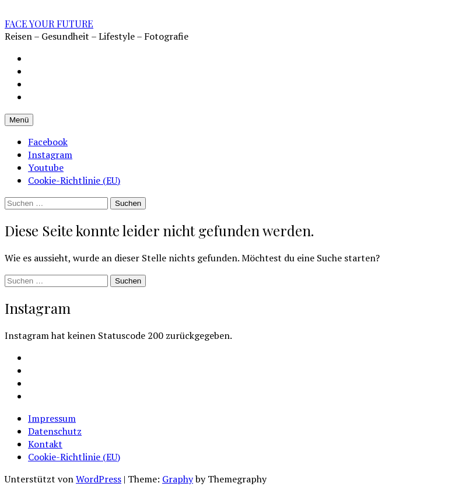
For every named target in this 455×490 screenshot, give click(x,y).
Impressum (52, 418)
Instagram (50, 154)
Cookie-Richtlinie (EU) (74, 180)
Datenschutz (55, 431)
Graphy (177, 479)
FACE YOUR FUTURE (49, 24)
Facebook (48, 141)
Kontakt (45, 444)
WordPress (98, 479)
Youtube (46, 167)
